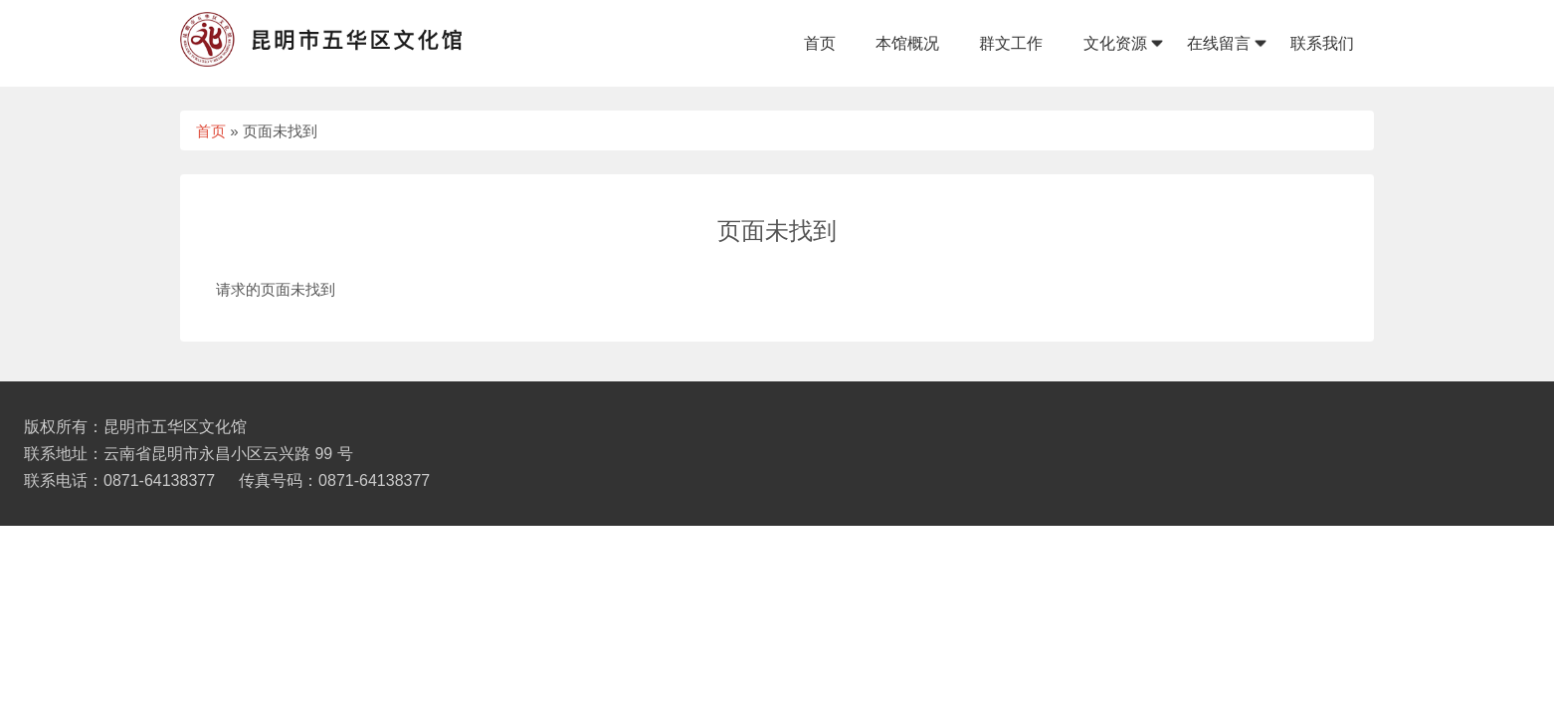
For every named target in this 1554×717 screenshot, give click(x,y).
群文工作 (1011, 43)
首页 (820, 43)
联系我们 (1322, 43)
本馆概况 (907, 43)
